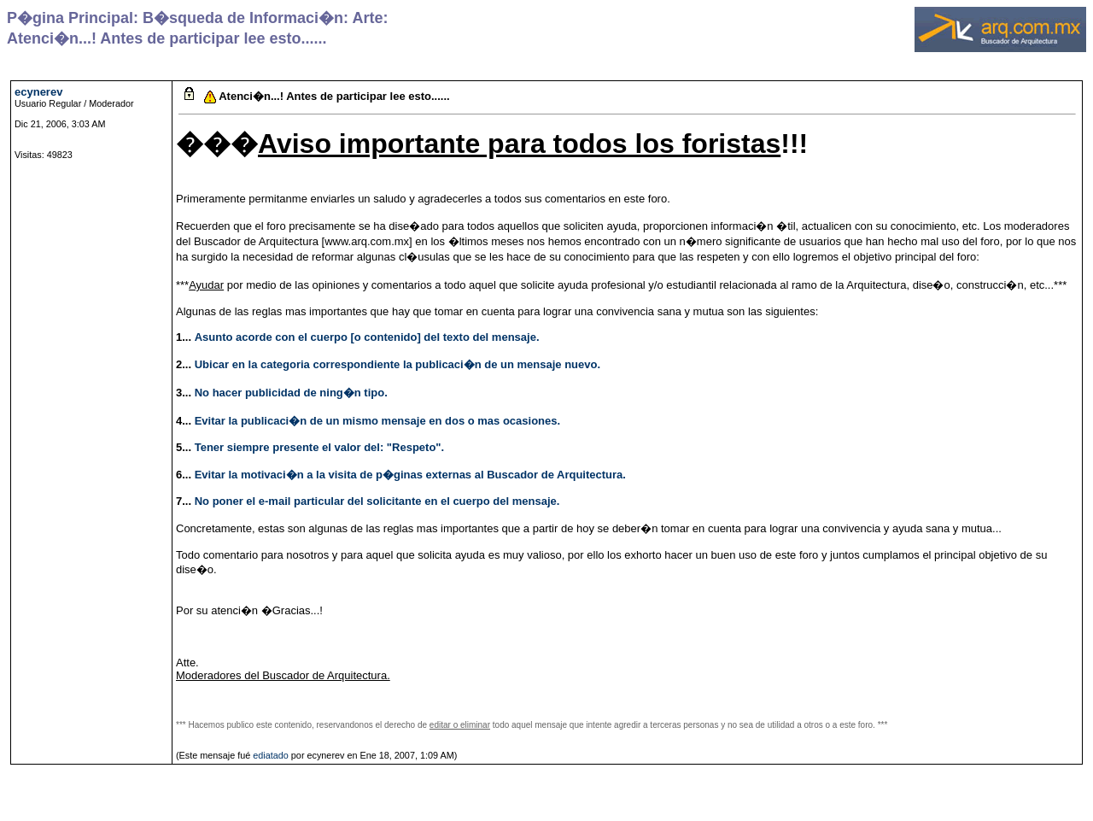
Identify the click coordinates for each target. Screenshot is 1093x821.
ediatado (271, 755)
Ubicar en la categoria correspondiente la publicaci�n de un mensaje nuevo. (397, 364)
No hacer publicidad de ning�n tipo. (291, 392)
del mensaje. (505, 337)
